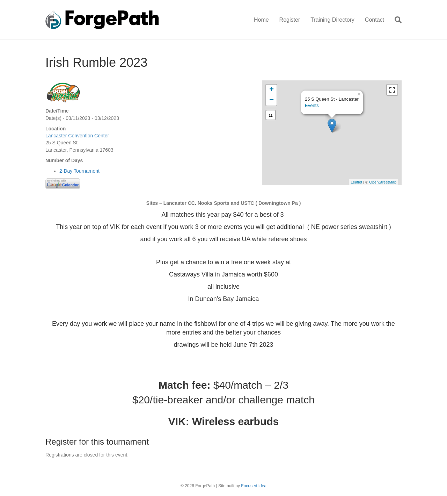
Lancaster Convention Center (77, 135)
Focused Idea (253, 485)
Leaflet (356, 182)
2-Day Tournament (79, 171)
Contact (374, 20)
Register (289, 20)
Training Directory (332, 20)
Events (312, 105)
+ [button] (271, 90)
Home (261, 20)
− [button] (271, 100)
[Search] (395, 20)
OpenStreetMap (382, 182)
